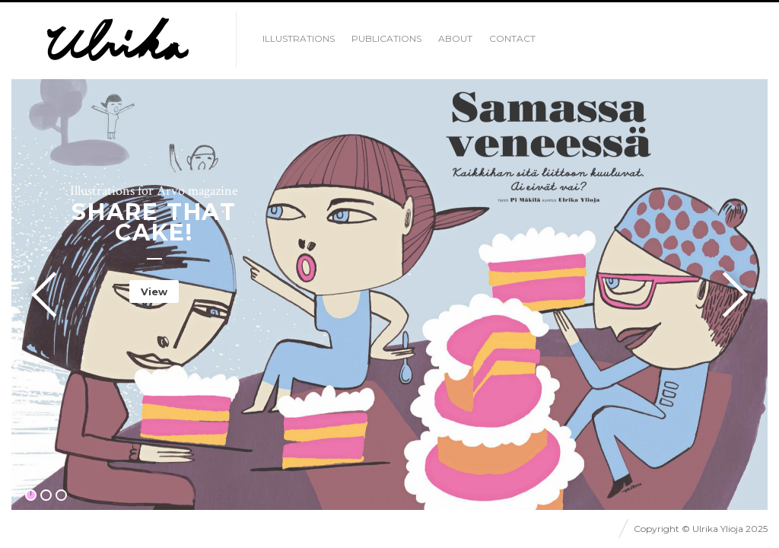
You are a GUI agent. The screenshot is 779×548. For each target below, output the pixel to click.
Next (730, 294)
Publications (386, 38)
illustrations (298, 38)
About (455, 38)
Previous (49, 294)
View (154, 291)
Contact (512, 38)
